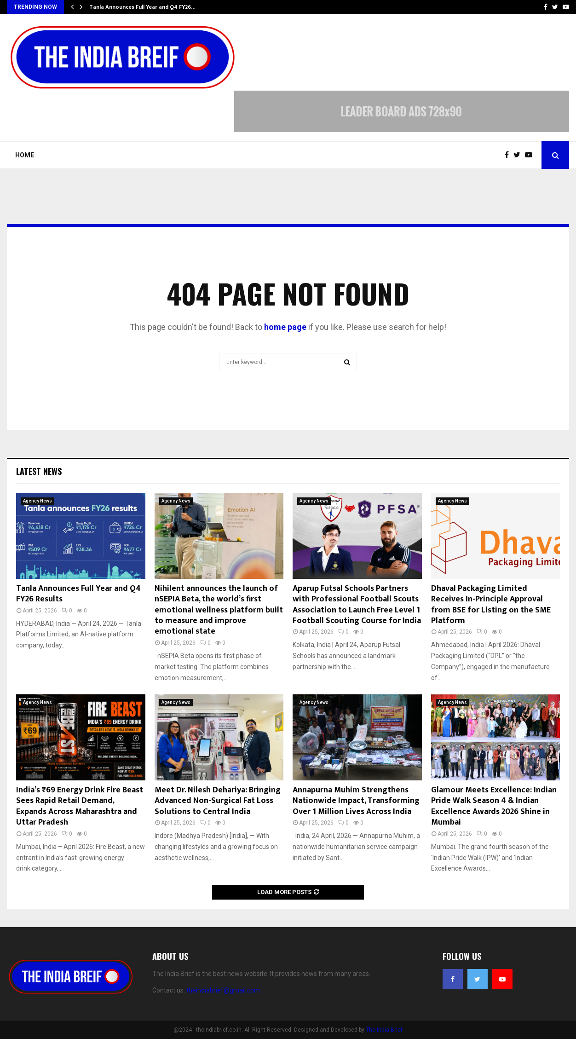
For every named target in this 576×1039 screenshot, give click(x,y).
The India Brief (384, 1030)
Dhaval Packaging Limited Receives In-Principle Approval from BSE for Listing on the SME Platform (491, 605)
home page (285, 327)
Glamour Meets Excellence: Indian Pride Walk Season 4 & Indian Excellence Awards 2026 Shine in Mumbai (494, 806)
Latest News (39, 471)
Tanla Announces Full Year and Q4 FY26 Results (78, 594)
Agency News (37, 500)
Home (24, 155)
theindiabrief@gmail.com (223, 990)
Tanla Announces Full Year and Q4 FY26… (142, 7)
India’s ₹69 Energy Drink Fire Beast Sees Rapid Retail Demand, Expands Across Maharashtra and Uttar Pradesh (79, 806)
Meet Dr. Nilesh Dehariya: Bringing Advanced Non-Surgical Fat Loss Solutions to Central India (218, 801)
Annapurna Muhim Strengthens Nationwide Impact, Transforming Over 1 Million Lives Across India (356, 801)
